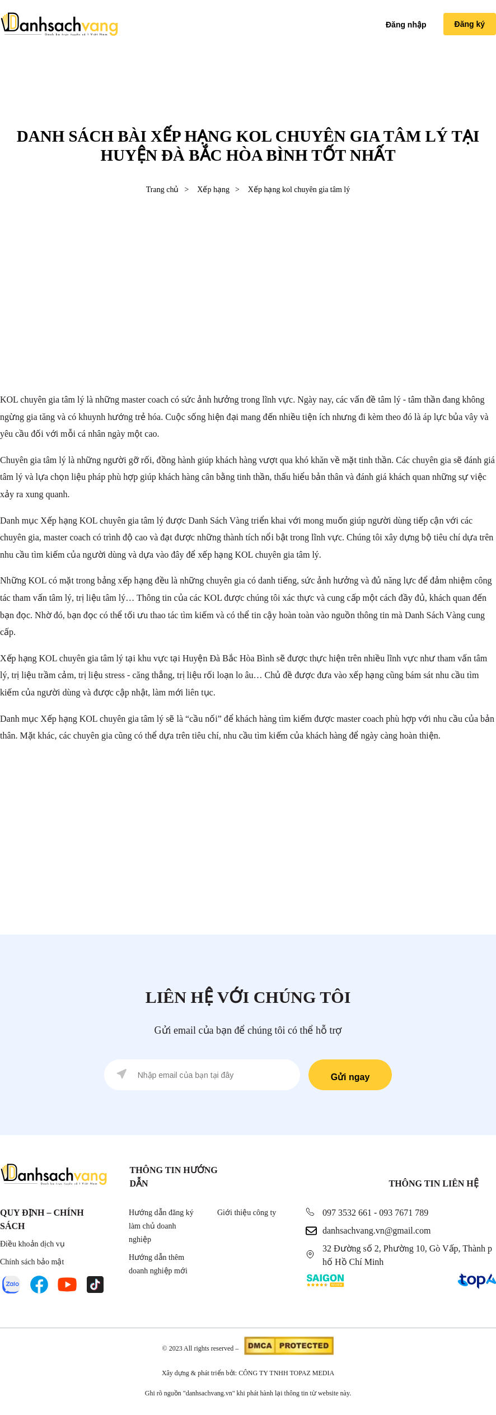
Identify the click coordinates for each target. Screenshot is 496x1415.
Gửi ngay (350, 1077)
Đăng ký (470, 24)
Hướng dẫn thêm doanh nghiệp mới (158, 1264)
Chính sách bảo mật (32, 1262)
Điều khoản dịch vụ (32, 1244)
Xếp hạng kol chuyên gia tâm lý (299, 189)
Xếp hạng (213, 189)
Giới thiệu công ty (246, 1212)
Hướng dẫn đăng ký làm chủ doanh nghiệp (161, 1226)
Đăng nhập (406, 24)
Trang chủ (162, 189)
